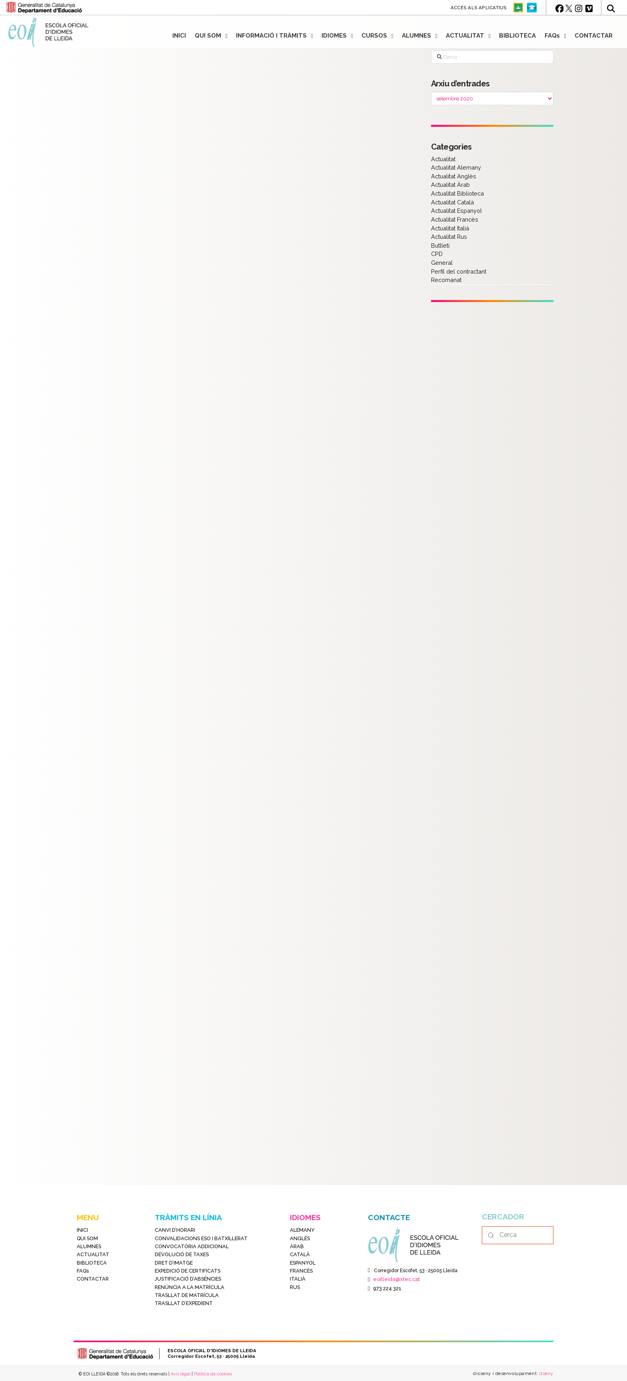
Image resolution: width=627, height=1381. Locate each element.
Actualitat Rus (449, 236)
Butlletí (440, 245)
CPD (437, 253)
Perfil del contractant (458, 271)
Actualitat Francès (454, 219)
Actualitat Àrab (450, 184)
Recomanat (446, 279)
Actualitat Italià (450, 228)
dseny (545, 1373)
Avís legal (180, 1373)
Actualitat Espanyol (456, 210)
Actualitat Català (452, 202)
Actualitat (443, 159)
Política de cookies (213, 1373)
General (442, 262)
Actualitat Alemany (456, 167)
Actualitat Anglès (453, 176)
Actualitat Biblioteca (457, 193)
